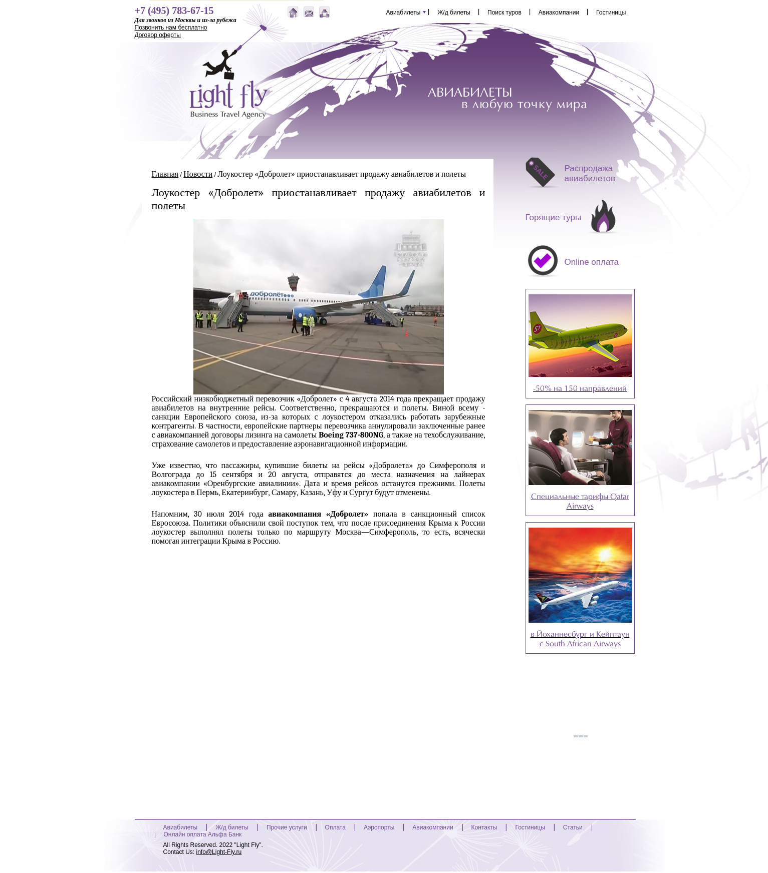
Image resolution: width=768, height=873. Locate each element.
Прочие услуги (287, 827)
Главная (165, 174)
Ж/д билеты (453, 12)
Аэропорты (379, 827)
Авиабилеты (403, 12)
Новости (197, 174)
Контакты (484, 827)
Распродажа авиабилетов (590, 173)
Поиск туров (504, 12)
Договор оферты (158, 35)
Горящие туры (554, 217)
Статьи (573, 827)
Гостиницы (611, 12)
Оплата (335, 827)
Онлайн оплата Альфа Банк (203, 834)
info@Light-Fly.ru (219, 851)
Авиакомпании (559, 12)
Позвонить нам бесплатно (171, 27)
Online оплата (592, 262)
